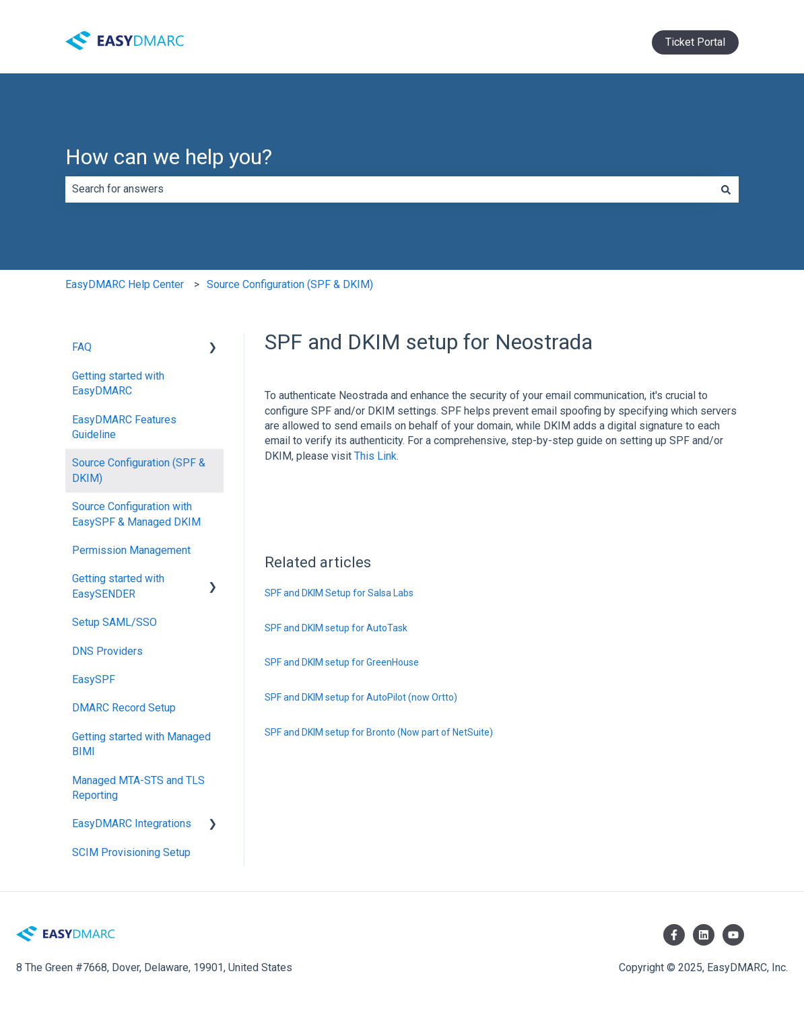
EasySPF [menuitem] (93, 679)
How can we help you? (168, 157)
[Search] (726, 189)
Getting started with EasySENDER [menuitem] (118, 586)
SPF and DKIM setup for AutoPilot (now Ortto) (361, 697)
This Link (375, 456)
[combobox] (389, 189)
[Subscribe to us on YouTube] (733, 935)
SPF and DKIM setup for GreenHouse (342, 662)
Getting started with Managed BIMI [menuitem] (141, 744)
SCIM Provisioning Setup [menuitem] (131, 852)
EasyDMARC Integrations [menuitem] (131, 823)
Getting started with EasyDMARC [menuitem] (118, 383)
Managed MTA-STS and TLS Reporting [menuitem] (138, 788)
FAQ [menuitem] (82, 347)
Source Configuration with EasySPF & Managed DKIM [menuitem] (136, 514)
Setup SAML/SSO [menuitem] (114, 622)
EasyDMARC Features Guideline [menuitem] (124, 427)
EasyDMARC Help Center (124, 284)
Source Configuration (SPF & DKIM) (290, 284)
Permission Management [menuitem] (131, 550)
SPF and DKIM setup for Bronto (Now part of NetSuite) (379, 732)
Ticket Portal (695, 42)
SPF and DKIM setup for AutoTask (336, 628)
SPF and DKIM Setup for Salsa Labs (339, 593)
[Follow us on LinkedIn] (703, 935)
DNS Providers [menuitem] (107, 651)
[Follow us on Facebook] (674, 935)
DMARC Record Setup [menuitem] (124, 707)
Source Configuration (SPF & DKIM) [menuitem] (138, 470)
